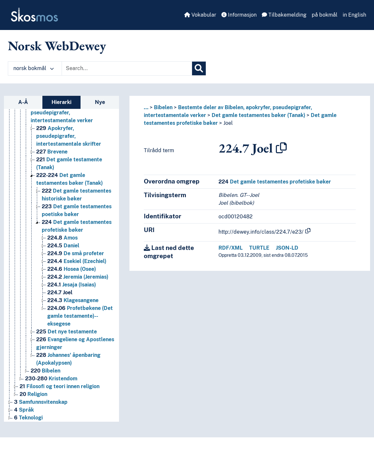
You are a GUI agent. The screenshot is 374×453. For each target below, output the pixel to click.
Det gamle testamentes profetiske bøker (274, 182)
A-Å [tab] (23, 102)
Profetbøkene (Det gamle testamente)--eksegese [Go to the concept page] (80, 316)
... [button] (146, 107)
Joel (228, 123)
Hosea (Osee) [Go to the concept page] (71, 269)
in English (354, 15)
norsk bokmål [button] (33, 68)
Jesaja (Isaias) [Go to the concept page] (71, 285)
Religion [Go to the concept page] (33, 394)
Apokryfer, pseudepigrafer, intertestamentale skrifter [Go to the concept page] (68, 136)
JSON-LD (287, 248)
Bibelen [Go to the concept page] (45, 371)
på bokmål (324, 15)
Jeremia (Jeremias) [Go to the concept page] (77, 277)
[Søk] (199, 68)
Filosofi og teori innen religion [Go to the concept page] (59, 386)
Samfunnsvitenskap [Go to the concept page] (40, 402)
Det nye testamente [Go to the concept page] (66, 332)
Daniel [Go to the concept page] (63, 245)
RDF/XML (230, 248)
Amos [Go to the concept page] (62, 238)
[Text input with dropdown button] (127, 68)
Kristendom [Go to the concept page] (51, 378)
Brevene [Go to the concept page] (51, 152)
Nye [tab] (100, 102)
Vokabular (200, 15)
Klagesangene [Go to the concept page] (72, 300)
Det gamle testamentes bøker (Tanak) (258, 115)
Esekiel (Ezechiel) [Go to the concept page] (76, 261)
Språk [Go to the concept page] (24, 410)
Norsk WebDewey (57, 45)
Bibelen (163, 107)
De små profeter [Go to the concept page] (75, 253)
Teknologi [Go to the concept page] (28, 418)
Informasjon (239, 15)
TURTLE (259, 248)
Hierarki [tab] (61, 102)
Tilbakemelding (284, 15)
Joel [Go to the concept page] (59, 292)
